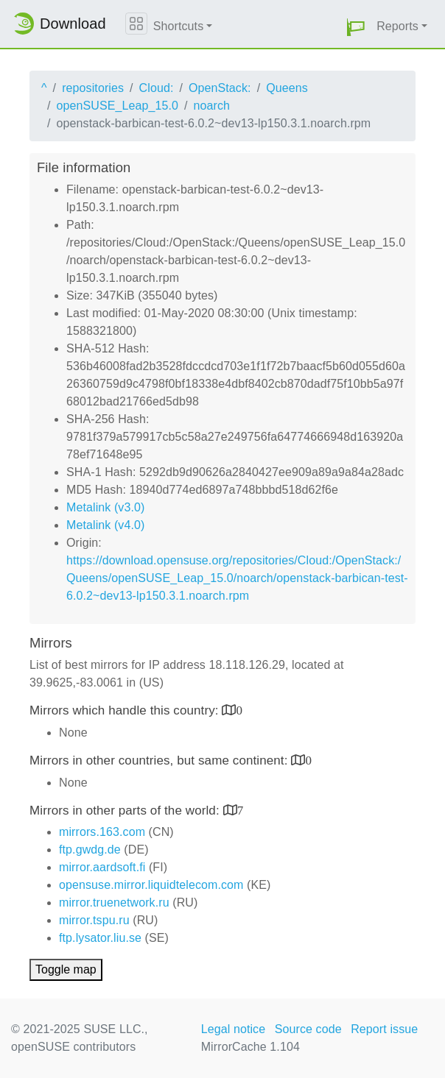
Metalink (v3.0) (105, 507)
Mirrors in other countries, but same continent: (160, 760)
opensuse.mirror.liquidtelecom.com (151, 885)
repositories (93, 88)
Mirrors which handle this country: (125, 710)
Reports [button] (397, 26)
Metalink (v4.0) (105, 525)
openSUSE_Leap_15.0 (118, 105)
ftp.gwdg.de (90, 849)
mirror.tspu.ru (94, 920)
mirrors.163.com (102, 832)
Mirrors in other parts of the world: (126, 811)
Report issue (384, 1029)
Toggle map (66, 969)
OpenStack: (220, 88)
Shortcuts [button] (178, 26)
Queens (287, 88)
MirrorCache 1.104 (250, 1046)
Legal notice (233, 1029)
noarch (212, 105)
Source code (308, 1029)
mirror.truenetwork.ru (114, 902)
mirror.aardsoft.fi (102, 867)
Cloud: (156, 88)
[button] (356, 27)
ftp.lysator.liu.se (100, 938)
